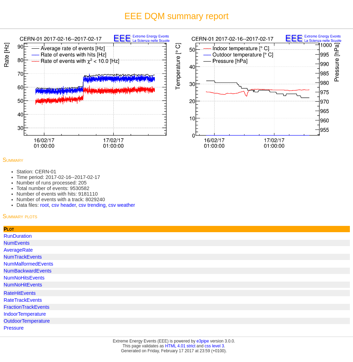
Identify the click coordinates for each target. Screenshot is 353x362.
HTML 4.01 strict (180, 346)
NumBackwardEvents (28, 271)
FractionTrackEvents (26, 307)
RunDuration (18, 236)
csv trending (92, 205)
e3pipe (202, 341)
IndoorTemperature (25, 314)
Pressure (14, 328)
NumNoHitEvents (23, 285)
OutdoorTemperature (27, 321)
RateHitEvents (20, 293)
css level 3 (214, 346)
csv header (63, 205)
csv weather (122, 205)
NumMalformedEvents (28, 264)
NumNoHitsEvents (24, 278)
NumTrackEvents (23, 257)
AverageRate (18, 250)
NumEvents (17, 243)
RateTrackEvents (23, 300)
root (44, 205)
